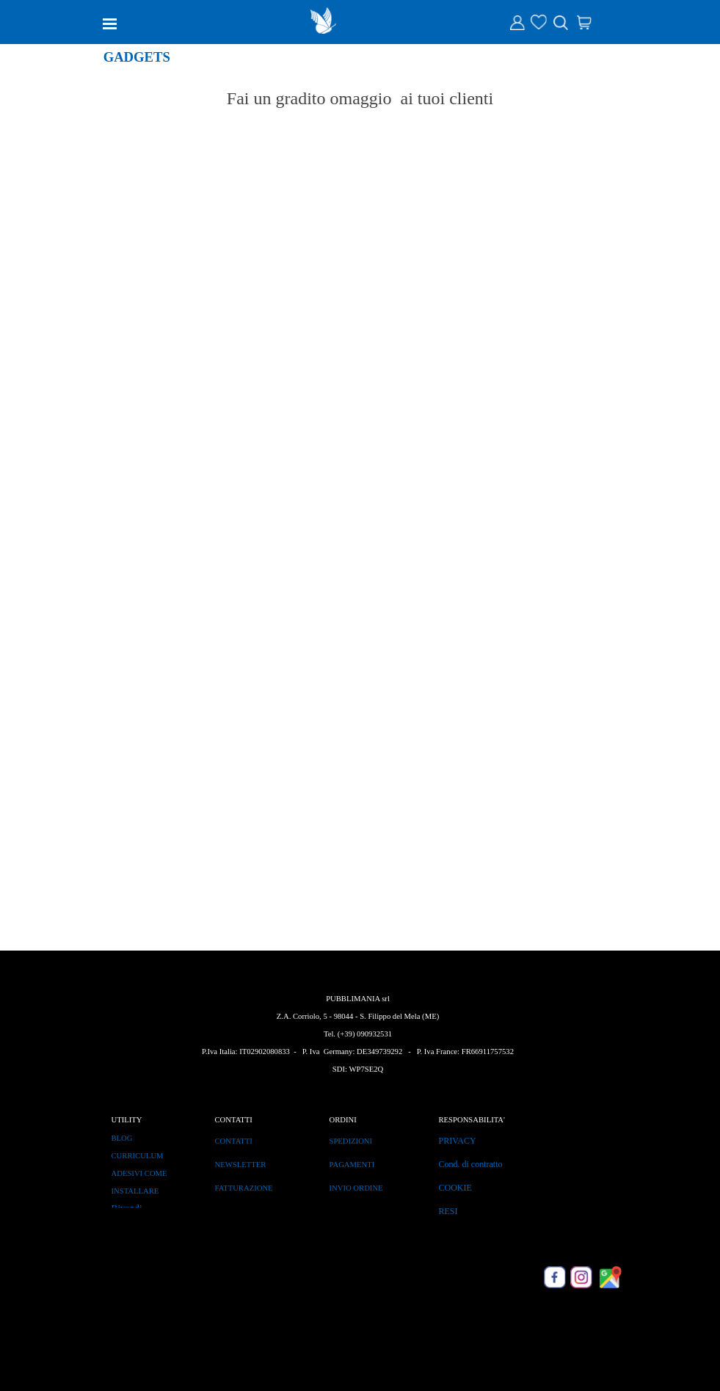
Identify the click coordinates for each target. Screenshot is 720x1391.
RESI (448, 1211)
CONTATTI (233, 1141)
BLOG (122, 1138)
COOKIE (455, 1188)
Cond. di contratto (471, 1164)
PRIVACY (457, 1141)
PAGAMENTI (352, 1165)
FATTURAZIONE (244, 1188)
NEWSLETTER (240, 1165)
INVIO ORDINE (356, 1188)
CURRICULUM (138, 1156)
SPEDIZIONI (351, 1141)
